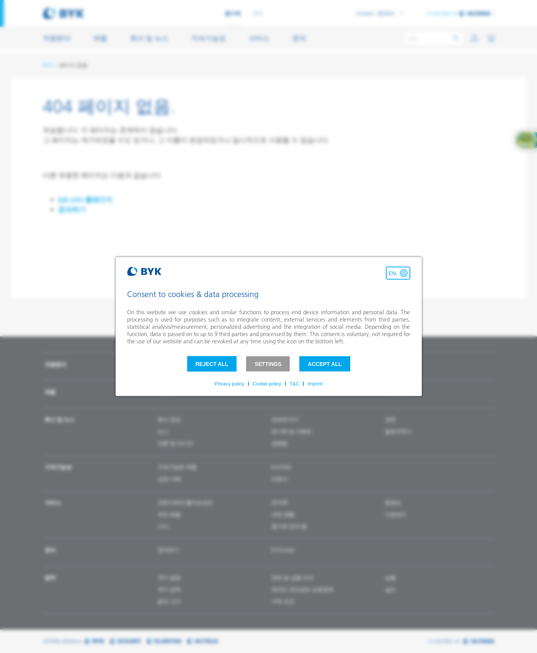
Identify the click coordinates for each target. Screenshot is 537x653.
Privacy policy (229, 384)
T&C (294, 384)
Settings (268, 364)
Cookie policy (267, 384)
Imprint (315, 384)
